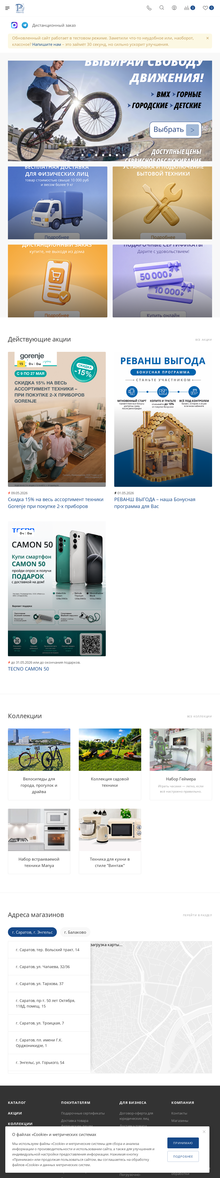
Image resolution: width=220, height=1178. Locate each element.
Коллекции (20, 1123)
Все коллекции (199, 716)
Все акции (203, 339)
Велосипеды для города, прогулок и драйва (39, 785)
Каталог (17, 1102)
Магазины (179, 1120)
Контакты (179, 1113)
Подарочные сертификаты (83, 1113)
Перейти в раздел (197, 915)
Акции (15, 1113)
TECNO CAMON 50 (28, 669)
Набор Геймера (181, 778)
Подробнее (183, 1156)
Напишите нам (46, 44)
